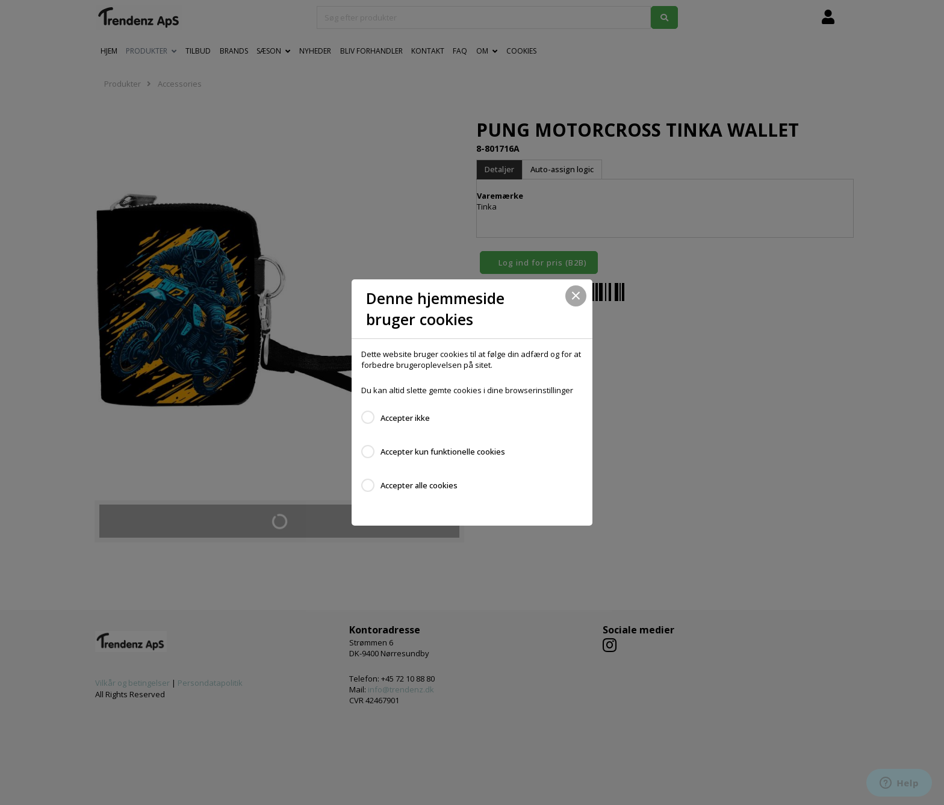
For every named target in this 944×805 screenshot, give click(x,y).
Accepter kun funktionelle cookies (442, 451)
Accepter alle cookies (419, 485)
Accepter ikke (405, 417)
